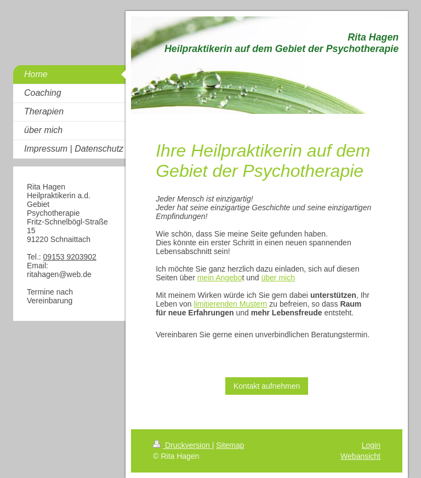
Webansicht (360, 456)
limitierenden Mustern (231, 304)
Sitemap (230, 445)
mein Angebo (219, 277)
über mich (277, 277)
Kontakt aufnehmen (267, 386)
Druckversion (182, 445)
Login (371, 445)
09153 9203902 (69, 256)
